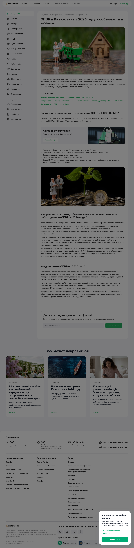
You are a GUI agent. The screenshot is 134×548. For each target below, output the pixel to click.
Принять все (115, 539)
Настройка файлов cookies (111, 532)
